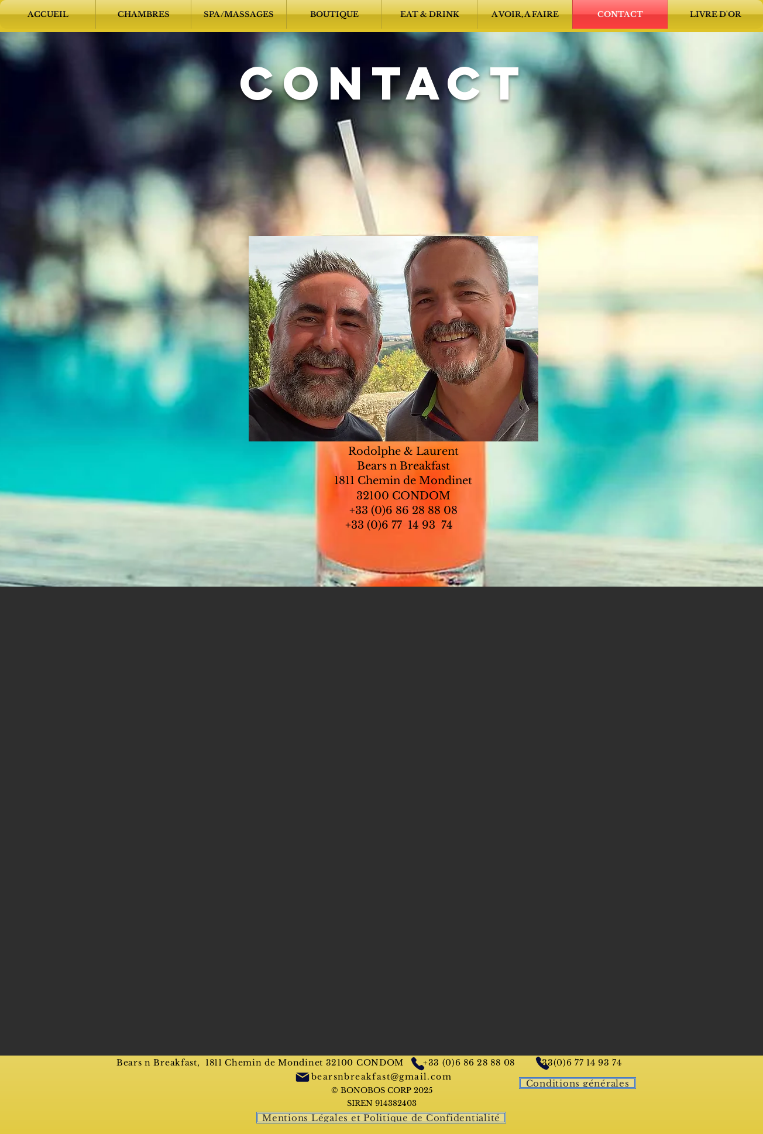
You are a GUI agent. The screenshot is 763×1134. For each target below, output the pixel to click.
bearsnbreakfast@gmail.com (381, 1076)
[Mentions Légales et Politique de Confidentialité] (381, 1117)
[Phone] (417, 1063)
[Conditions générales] (577, 1083)
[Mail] (302, 1077)
